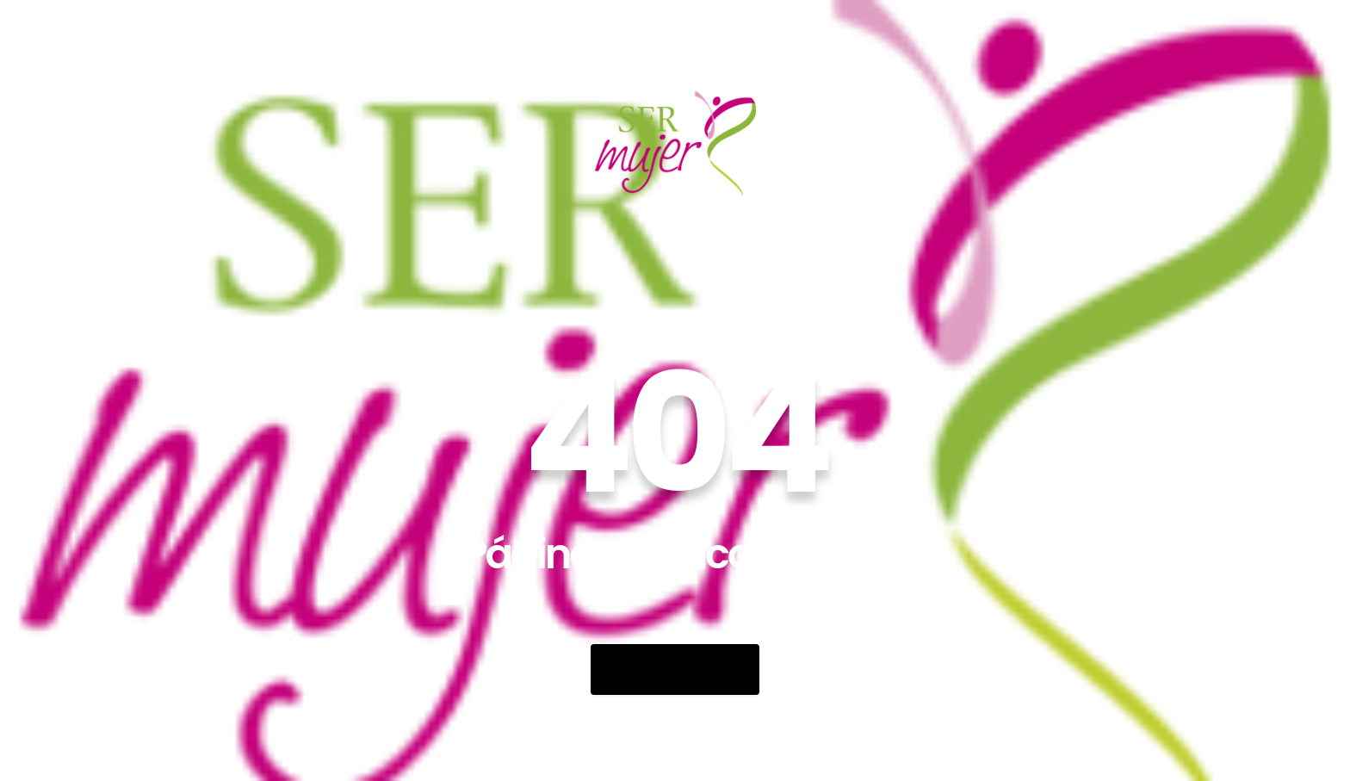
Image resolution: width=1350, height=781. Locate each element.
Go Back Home (675, 669)
